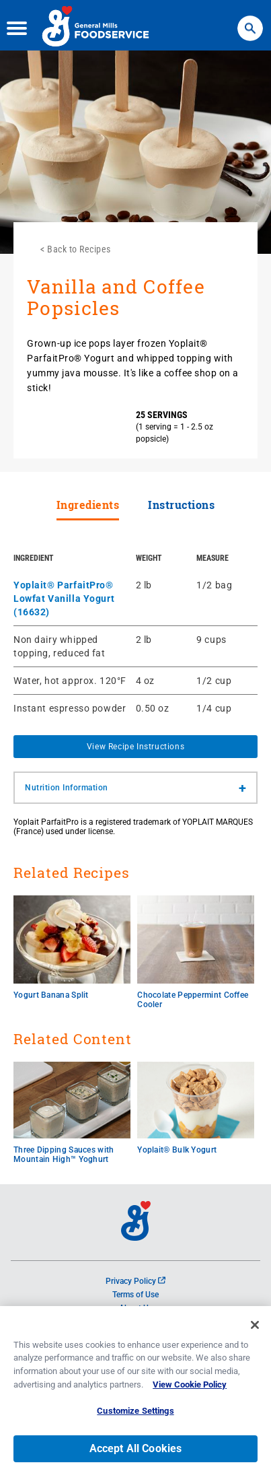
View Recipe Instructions (135, 746)
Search (249, 20)
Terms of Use (135, 1294)
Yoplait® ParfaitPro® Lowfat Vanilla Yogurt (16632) (63, 598)
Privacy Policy (135, 1281)
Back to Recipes (79, 249)
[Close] (255, 1330)
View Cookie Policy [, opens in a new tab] (190, 1389)
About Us (136, 1308)
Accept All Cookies (135, 1453)
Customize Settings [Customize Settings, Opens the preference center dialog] (135, 1416)
